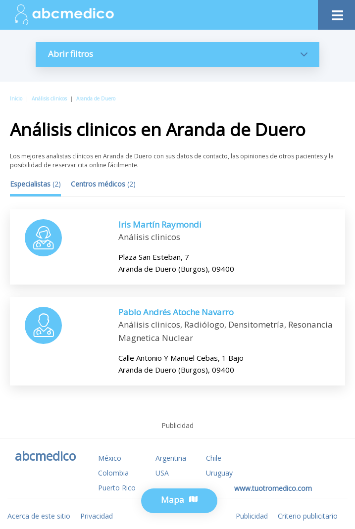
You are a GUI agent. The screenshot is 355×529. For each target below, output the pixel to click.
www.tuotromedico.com (273, 488)
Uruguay (219, 473)
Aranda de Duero (95, 98)
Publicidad (252, 516)
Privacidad (96, 516)
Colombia (113, 473)
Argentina (170, 458)
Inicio (16, 98)
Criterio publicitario (308, 516)
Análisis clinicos (49, 98)
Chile (213, 458)
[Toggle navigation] (336, 12)
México (109, 458)
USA (162, 473)
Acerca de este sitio (38, 516)
